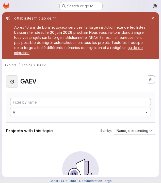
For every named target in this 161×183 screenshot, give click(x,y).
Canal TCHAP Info (63, 181)
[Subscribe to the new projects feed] (151, 79)
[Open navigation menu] (15, 6)
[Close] (153, 18)
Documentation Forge (95, 181)
